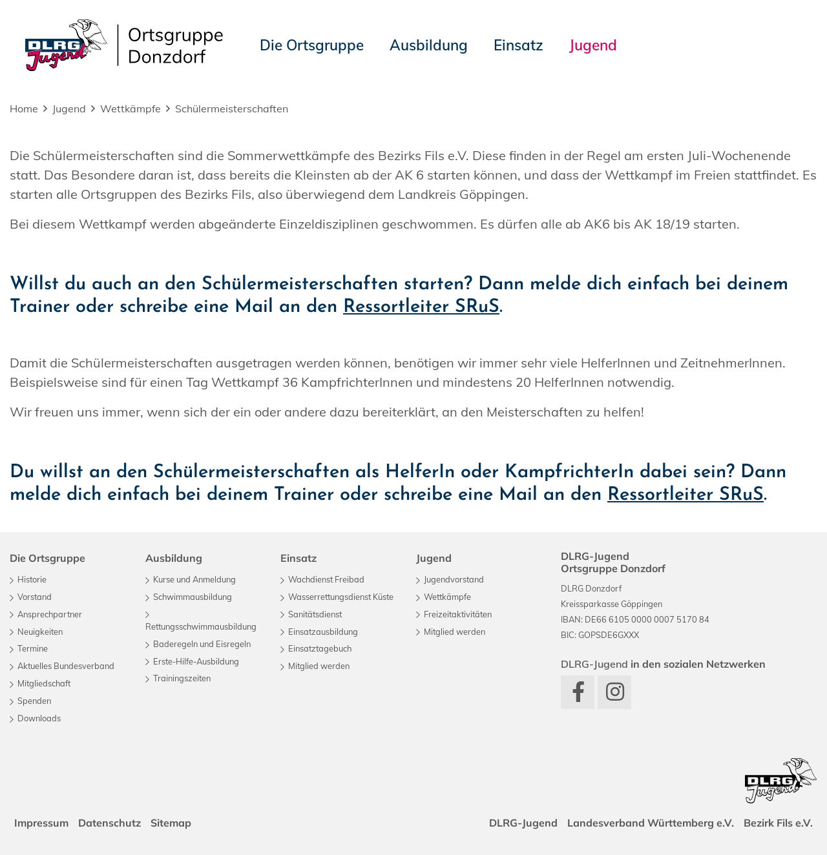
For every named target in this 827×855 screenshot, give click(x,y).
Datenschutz (110, 822)
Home (24, 108)
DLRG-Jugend (521, 822)
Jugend (69, 108)
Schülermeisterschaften (231, 108)
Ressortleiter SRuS (421, 307)
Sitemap (172, 822)
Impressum (42, 822)
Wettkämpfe (130, 108)
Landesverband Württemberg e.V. (649, 822)
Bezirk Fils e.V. (777, 822)
